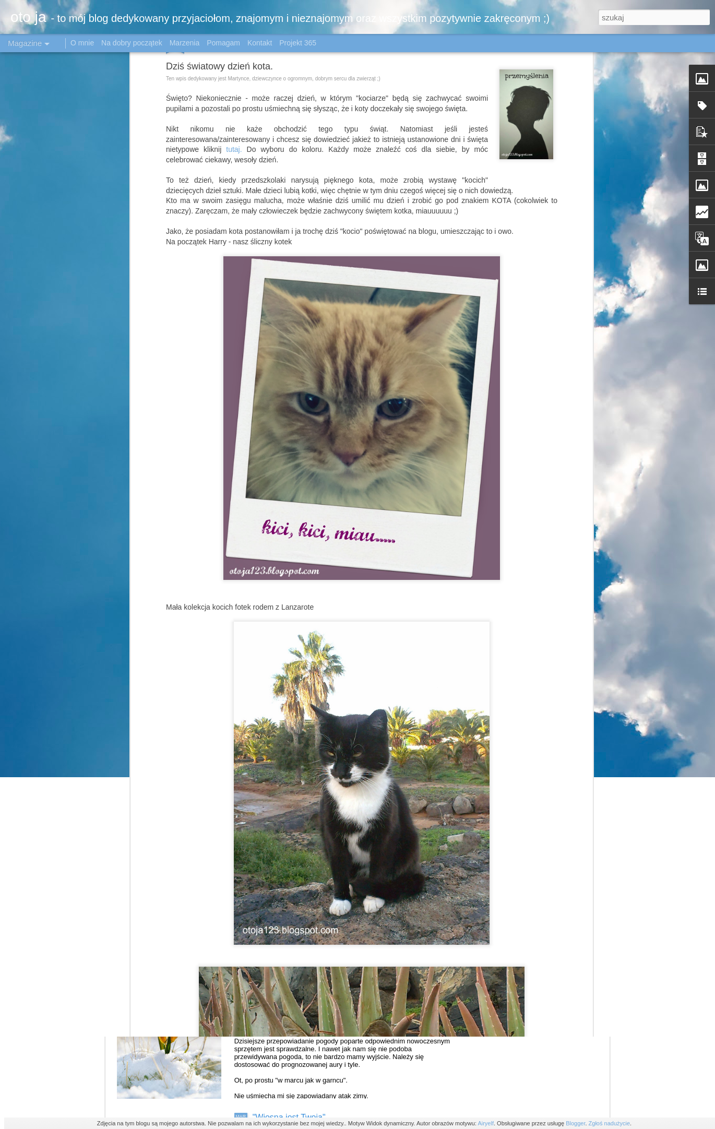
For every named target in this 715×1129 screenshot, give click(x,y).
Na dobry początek (132, 43)
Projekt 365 (297, 43)
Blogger (575, 1123)
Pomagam (223, 43)
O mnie (82, 43)
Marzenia (185, 43)
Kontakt (259, 43)
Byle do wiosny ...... (289, 998)
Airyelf (486, 1123)
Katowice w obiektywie (294, 643)
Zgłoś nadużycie (609, 1123)
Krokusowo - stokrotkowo (299, 880)
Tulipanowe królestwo (292, 761)
